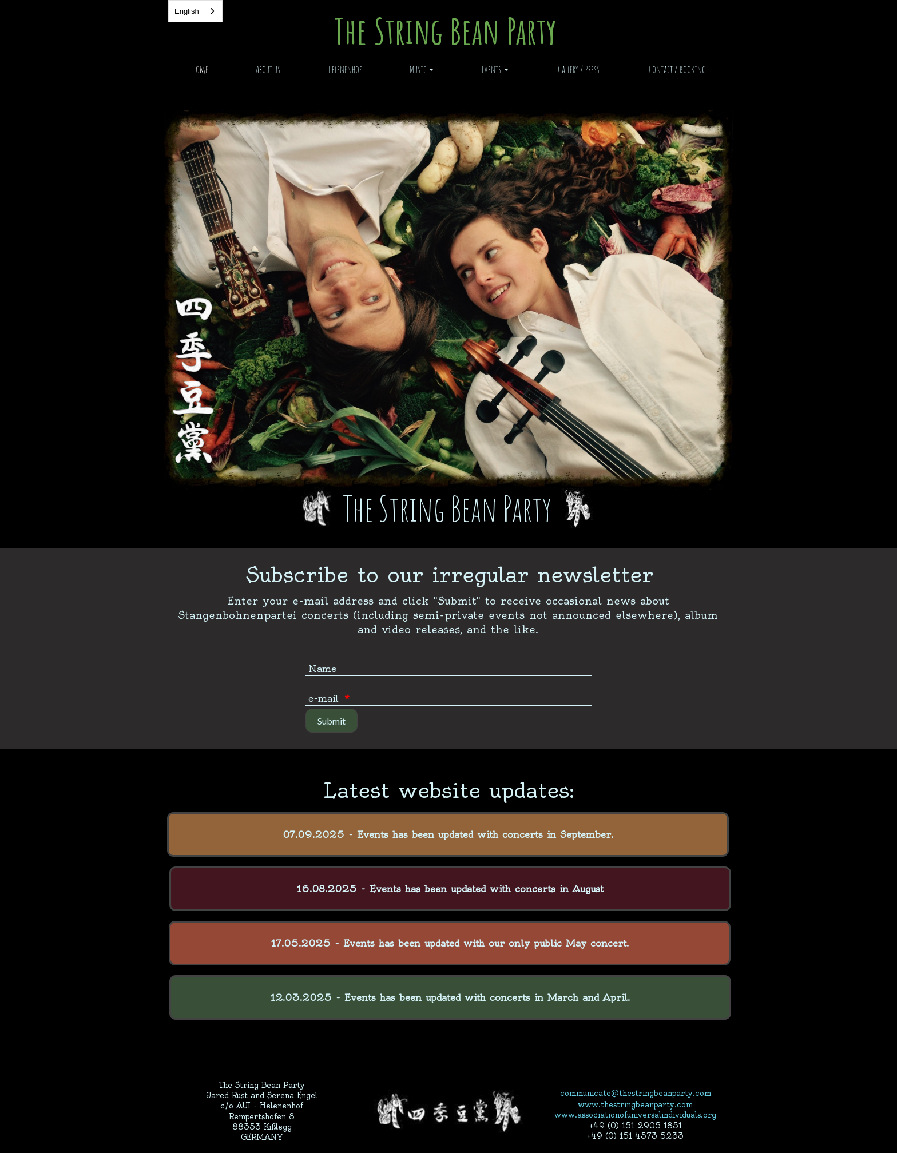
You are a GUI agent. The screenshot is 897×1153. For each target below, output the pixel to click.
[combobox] (195, 11)
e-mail (329, 698)
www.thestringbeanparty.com (635, 1104)
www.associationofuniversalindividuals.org (635, 1114)
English (186, 11)
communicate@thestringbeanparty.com (635, 1093)
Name (322, 668)
